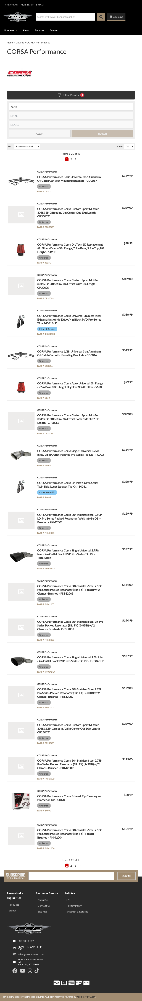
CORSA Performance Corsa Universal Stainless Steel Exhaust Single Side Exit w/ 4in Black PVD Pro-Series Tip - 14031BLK (69, 319)
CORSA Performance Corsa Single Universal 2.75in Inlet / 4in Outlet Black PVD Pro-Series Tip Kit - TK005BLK (68, 554)
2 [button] (71, 159)
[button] (70, 17)
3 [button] (75, 159)
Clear (39, 133)
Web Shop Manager (86, 997)
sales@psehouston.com (31, 954)
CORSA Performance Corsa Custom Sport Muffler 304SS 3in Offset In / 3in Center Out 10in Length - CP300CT (68, 212)
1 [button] (67, 159)
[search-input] (65, 17)
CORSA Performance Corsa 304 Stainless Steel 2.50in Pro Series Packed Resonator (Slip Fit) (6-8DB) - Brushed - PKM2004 (69, 833)
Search (102, 133)
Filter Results (71, 95)
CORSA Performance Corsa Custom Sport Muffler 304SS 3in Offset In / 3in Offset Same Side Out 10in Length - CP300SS (68, 419)
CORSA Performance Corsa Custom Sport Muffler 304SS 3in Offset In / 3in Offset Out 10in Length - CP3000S (68, 283)
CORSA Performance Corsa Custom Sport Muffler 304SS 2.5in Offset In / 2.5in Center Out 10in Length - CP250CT (69, 728)
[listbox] (71, 106)
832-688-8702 (26, 940)
